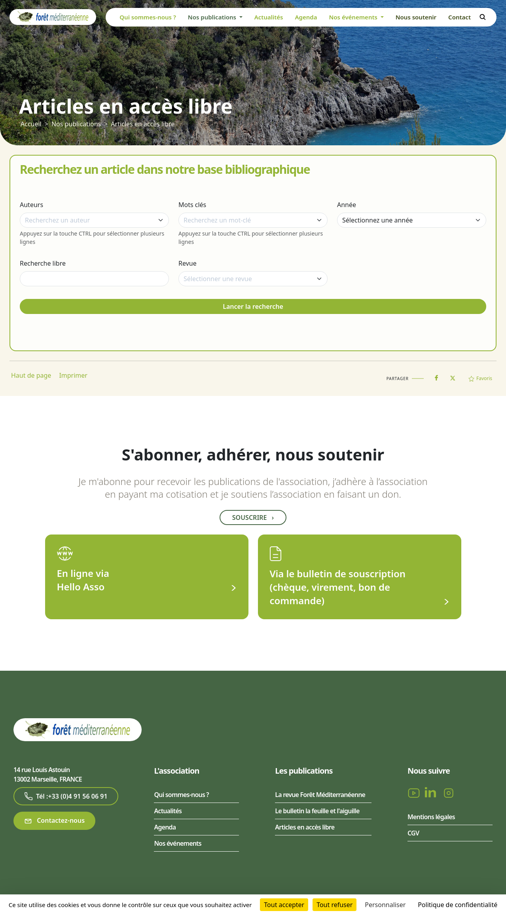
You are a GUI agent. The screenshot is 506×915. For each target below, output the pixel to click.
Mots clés (192, 204)
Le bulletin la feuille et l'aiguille (317, 811)
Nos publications (76, 124)
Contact (459, 17)
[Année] (411, 220)
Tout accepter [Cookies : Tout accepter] (284, 904)
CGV (413, 833)
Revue (187, 263)
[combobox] (94, 220)
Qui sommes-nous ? (147, 17)
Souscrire (253, 517)
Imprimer (73, 375)
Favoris (480, 378)
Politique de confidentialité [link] (457, 904)
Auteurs (31, 204)
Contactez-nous (54, 820)
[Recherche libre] (94, 278)
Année (346, 204)
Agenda (306, 17)
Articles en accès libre (142, 124)
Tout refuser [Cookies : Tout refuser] (334, 904)
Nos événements (177, 843)
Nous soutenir (416, 17)
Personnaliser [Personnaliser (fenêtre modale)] (385, 904)
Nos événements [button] (354, 17)
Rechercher (483, 17)
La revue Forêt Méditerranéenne (320, 794)
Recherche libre (43, 263)
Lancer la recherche (253, 306)
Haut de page (31, 375)
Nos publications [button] (213, 17)
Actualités (268, 17)
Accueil (31, 124)
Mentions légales (431, 816)
